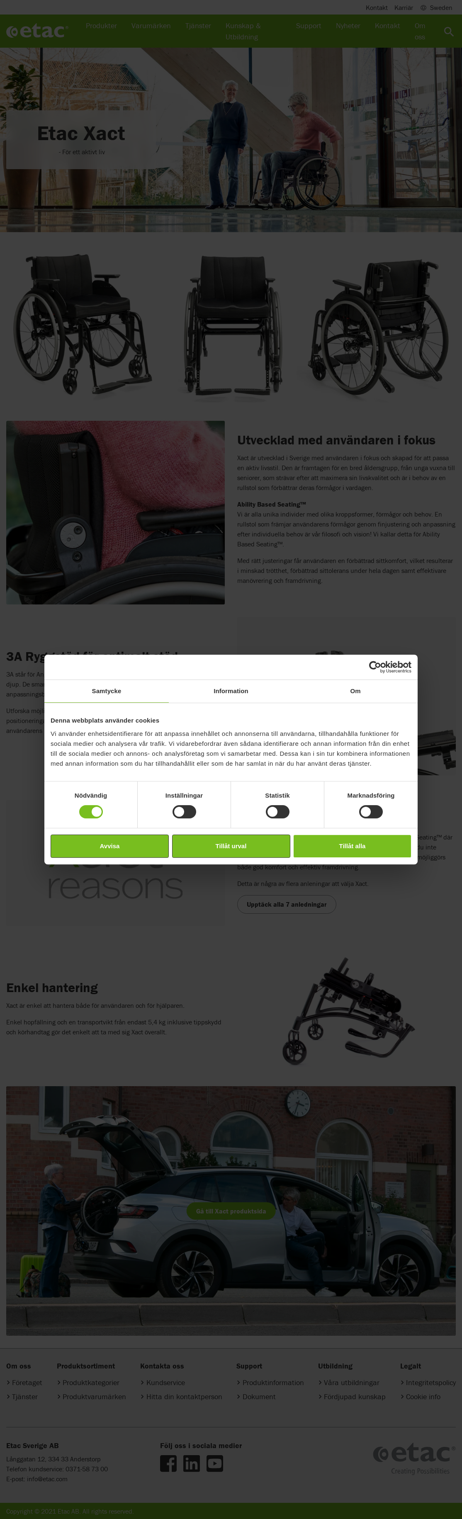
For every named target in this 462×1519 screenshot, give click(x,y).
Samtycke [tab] (107, 690)
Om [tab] (355, 690)
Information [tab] (231, 690)
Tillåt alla (352, 845)
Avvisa (110, 845)
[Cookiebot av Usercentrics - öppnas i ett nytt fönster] (375, 667)
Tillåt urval (231, 845)
